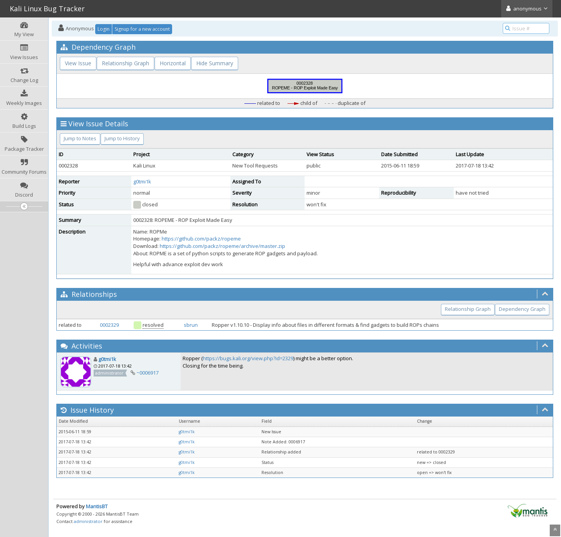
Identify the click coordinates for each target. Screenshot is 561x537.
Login (104, 29)
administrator (88, 521)
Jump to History (122, 138)
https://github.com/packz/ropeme (201, 238)
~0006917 (147, 372)
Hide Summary (214, 63)
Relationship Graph (125, 63)
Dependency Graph (522, 308)
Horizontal (173, 63)
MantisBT (97, 506)
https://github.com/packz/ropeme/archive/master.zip (222, 245)
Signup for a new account (142, 29)
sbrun (191, 324)
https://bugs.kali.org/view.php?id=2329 (248, 358)
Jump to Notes (80, 138)
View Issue (78, 63)
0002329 (109, 324)
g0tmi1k (142, 181)
